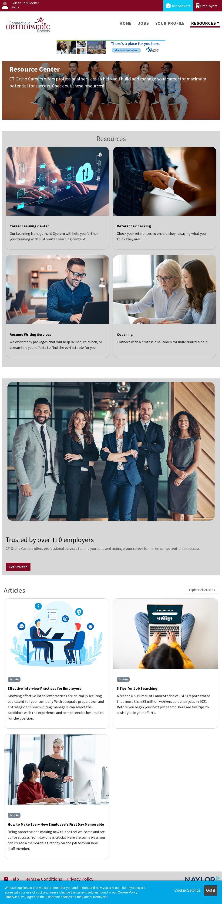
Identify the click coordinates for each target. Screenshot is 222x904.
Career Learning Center (29, 226)
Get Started (18, 567)
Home (125, 23)
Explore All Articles (202, 590)
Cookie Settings (187, 890)
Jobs (143, 23)
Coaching (125, 334)
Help (11, 879)
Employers (206, 6)
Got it (210, 890)
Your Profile (170, 23)
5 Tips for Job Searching (137, 688)
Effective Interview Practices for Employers (44, 688)
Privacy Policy (80, 879)
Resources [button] (203, 23)
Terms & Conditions (43, 879)
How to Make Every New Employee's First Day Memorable (56, 824)
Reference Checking (134, 226)
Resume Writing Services (30, 334)
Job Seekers (178, 6)
